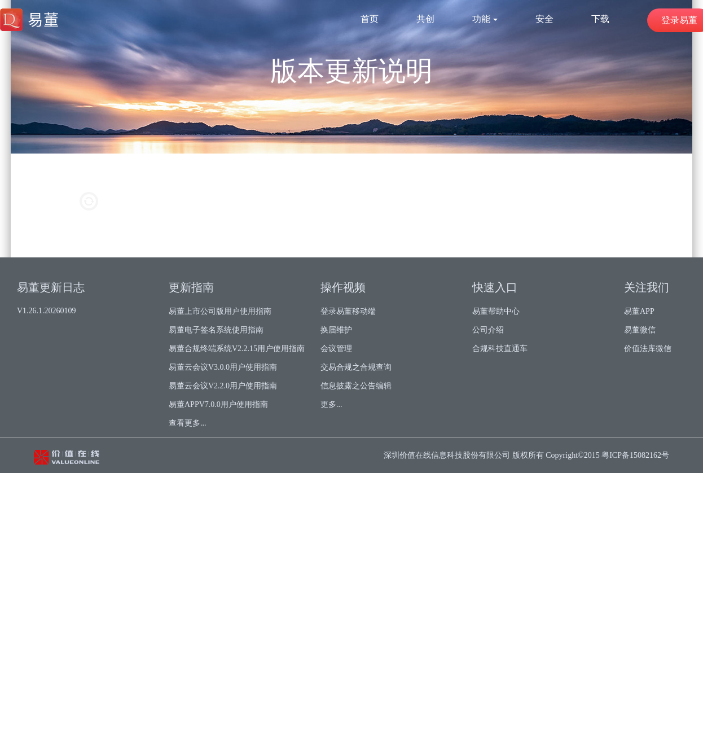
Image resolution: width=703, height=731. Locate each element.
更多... (331, 404)
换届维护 (336, 330)
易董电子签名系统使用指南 (216, 330)
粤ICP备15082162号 (635, 455)
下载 (600, 19)
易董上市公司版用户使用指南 (220, 311)
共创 (425, 19)
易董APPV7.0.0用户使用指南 (218, 404)
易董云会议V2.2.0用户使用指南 (223, 386)
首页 (370, 19)
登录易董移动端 (348, 311)
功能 (485, 19)
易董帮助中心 (496, 311)
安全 (544, 19)
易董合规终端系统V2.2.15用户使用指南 (237, 348)
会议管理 (336, 348)
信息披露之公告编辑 (356, 386)
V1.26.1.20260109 (46, 311)
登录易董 (679, 20)
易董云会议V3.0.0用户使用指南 (223, 367)
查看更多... (187, 423)
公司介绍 (488, 330)
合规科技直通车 (500, 348)
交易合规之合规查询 (356, 367)
